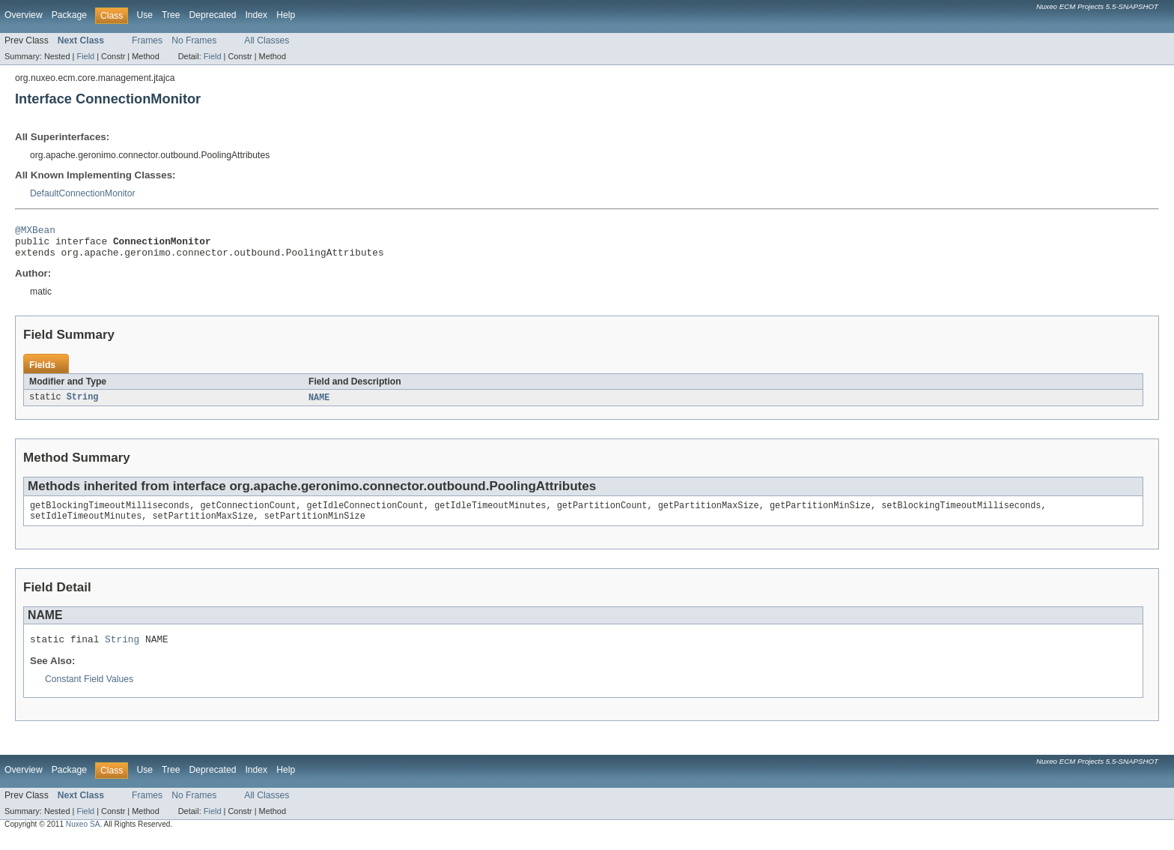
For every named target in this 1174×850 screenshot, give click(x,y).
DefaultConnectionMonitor (83, 193)
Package (69, 15)
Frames (147, 40)
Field (85, 56)
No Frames (193, 40)
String (83, 405)
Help (285, 15)
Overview (23, 15)
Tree (171, 15)
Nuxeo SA (83, 837)
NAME (318, 405)
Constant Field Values (89, 692)
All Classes (266, 40)
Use (144, 15)
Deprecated (213, 15)
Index (256, 15)
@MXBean (35, 231)
